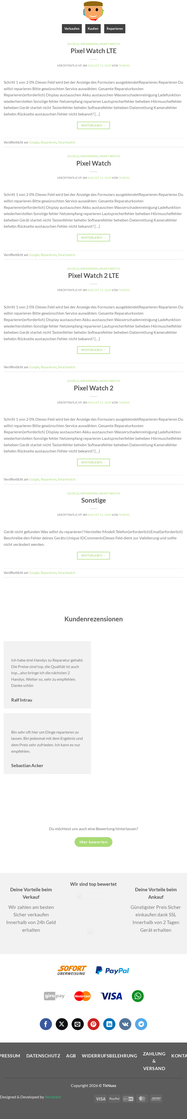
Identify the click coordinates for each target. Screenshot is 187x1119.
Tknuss (124, 65)
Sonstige (93, 500)
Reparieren (115, 29)
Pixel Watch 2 (93, 388)
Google (73, 43)
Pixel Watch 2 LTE (93, 275)
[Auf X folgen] (62, 1024)
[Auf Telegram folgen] (141, 1024)
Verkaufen (71, 29)
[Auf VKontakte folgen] (125, 1024)
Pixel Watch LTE (94, 50)
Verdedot (53, 1096)
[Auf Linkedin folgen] (109, 1024)
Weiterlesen (93, 125)
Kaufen (93, 29)
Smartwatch (109, 43)
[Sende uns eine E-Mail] (78, 1024)
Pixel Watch (93, 163)
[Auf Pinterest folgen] (94, 1024)
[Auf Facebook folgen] (46, 1024)
